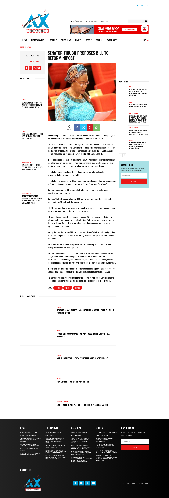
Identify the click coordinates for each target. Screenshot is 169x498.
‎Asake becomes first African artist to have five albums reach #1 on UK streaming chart (32, 199)
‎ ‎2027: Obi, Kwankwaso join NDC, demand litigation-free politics (32, 136)
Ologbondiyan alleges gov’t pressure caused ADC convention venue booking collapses (138, 92)
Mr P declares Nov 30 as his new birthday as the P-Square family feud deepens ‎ (55, 457)
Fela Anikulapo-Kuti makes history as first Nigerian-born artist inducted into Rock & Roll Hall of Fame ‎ (138, 119)
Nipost (58, 288)
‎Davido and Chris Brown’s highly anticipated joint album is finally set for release (55, 451)
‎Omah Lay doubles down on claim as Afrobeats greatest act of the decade (138, 132)
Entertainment (63, 401)
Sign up (133, 181)
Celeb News (26, 162)
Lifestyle (132, 140)
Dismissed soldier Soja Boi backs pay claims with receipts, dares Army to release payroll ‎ (138, 146)
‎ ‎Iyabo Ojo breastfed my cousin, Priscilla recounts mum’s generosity (32, 167)
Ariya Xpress (35, 61)
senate (67, 288)
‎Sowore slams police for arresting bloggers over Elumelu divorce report (32, 105)
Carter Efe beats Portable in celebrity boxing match (82, 404)
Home (22, 47)
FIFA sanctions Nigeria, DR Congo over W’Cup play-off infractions (105, 446)
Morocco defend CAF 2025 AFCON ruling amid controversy (104, 440)
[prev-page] (120, 155)
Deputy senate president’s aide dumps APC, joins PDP (138, 105)
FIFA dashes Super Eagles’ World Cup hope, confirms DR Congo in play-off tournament (106, 451)
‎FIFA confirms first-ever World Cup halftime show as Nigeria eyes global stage (106, 434)
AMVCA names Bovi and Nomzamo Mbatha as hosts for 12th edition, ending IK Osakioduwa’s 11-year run (81, 459)
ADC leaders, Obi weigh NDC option (73, 381)
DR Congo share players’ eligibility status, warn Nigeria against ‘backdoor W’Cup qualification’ (106, 458)
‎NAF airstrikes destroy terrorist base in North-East (82, 358)
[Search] (146, 21)
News (29, 47)
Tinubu (77, 288)
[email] (134, 175)
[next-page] (124, 155)
